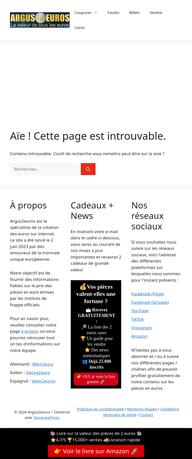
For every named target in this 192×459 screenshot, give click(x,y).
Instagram (141, 327)
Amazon (139, 336)
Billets (134, 12)
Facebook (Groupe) (150, 302)
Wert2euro (42, 364)
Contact (146, 414)
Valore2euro (38, 372)
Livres (80, 27)
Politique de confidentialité (100, 408)
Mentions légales (142, 408)
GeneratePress (46, 417)
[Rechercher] (88, 169)
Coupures (89, 12)
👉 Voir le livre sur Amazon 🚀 (96, 451)
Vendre (156, 12)
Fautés (113, 12)
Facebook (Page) (147, 294)
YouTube (140, 311)
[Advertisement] (96, 92)
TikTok (137, 319)
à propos (29, 331)
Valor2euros (44, 381)
